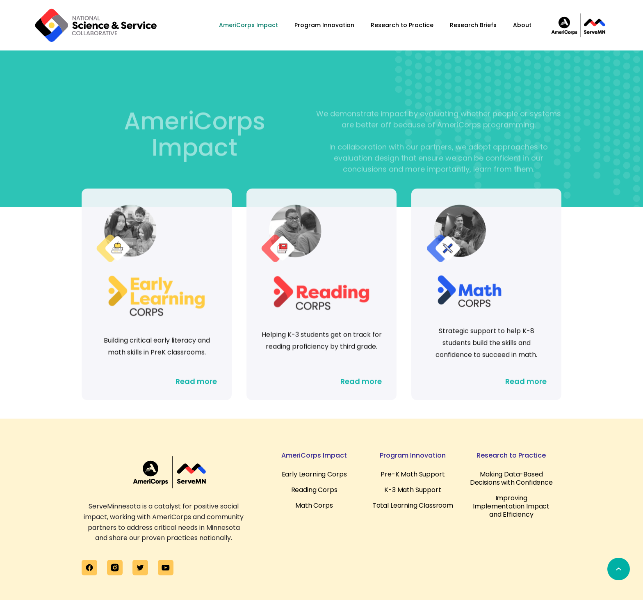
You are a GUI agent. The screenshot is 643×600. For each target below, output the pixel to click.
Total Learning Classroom (412, 506)
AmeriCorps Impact (248, 25)
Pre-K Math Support (413, 474)
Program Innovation (324, 25)
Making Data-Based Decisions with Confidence (511, 478)
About (522, 25)
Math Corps (314, 506)
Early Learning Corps (314, 474)
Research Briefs (473, 25)
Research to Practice (402, 25)
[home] (95, 25)
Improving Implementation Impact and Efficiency (511, 506)
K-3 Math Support (412, 490)
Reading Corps (314, 490)
